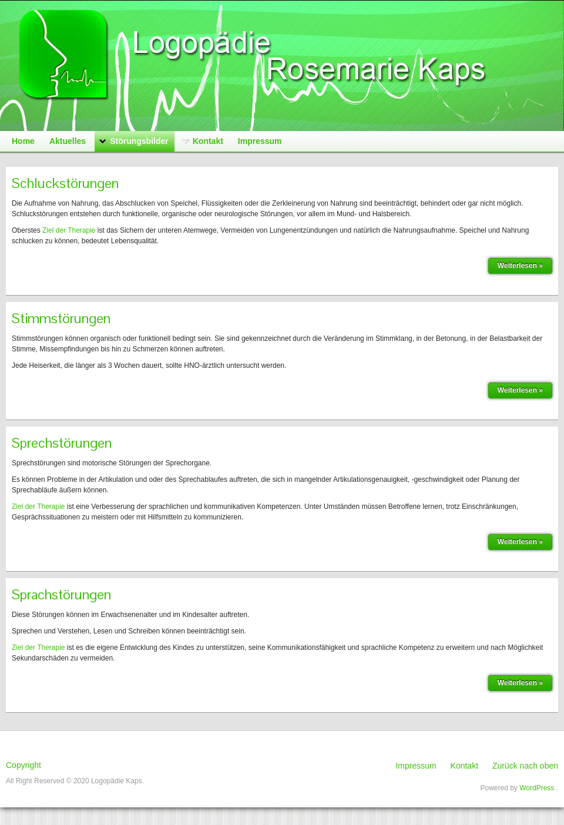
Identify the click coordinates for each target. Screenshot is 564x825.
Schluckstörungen (65, 183)
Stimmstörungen (61, 318)
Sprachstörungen (61, 594)
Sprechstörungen (62, 443)
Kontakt (464, 765)
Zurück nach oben (525, 765)
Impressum (415, 765)
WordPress (536, 788)
